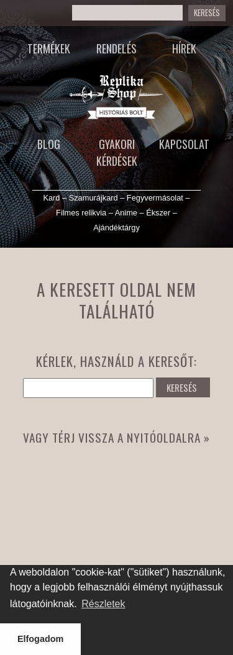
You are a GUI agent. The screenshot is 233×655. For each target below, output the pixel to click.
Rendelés (116, 48)
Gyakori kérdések (116, 152)
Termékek (48, 48)
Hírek (184, 48)
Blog (48, 144)
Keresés (207, 13)
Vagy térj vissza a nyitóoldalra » (116, 437)
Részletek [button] (103, 604)
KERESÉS (182, 387)
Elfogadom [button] (40, 639)
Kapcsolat (184, 144)
